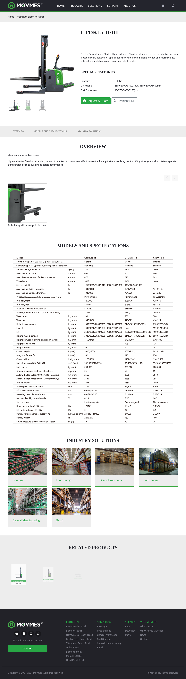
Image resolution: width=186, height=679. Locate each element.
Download (130, 630)
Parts (128, 635)
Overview (18, 131)
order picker (72, 647)
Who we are (146, 626)
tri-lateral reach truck (78, 643)
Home (61, 5)
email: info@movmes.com (27, 640)
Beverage (102, 626)
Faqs (127, 626)
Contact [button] (28, 648)
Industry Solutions (89, 131)
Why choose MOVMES (151, 630)
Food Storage (104, 630)
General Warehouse (107, 635)
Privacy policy (154, 672)
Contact (144, 639)
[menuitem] (60, 6)
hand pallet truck (75, 660)
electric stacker (36, 16)
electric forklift (74, 651)
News (143, 635)
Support (112, 5)
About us (130, 5)
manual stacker (74, 656)
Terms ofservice (170, 672)
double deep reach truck (79, 639)
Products (76, 5)
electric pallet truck (76, 626)
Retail (100, 647)
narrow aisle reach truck (79, 635)
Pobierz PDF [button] (124, 101)
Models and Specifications (50, 131)
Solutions (95, 5)
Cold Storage (103, 639)
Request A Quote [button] (95, 101)
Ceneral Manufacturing (109, 643)
